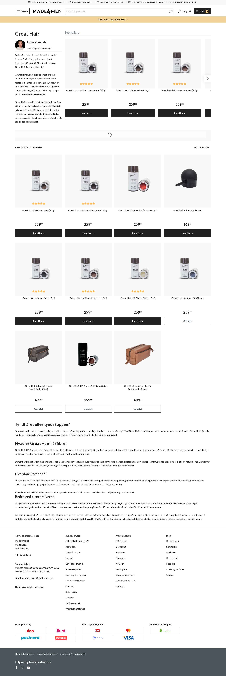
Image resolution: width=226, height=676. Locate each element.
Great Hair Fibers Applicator (187, 210)
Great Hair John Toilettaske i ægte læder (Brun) (137, 387)
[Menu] (22, 11)
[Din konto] (184, 11)
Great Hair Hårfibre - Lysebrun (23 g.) (179, 90)
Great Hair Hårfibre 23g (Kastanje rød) (137, 210)
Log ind (69, 558)
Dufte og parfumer (175, 569)
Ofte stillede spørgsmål (77, 541)
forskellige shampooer (56, 515)
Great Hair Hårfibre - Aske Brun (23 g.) (88, 386)
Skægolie (120, 558)
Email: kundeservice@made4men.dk (34, 577)
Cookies (69, 586)
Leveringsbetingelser (75, 574)
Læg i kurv (86, 113)
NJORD (120, 563)
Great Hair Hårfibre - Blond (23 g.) (138, 298)
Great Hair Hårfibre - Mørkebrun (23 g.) (86, 90)
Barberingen (172, 541)
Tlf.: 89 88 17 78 (23, 554)
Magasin (69, 597)
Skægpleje (171, 546)
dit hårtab (70, 484)
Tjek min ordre (72, 552)
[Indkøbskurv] (202, 11)
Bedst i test (172, 558)
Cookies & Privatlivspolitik (73, 653)
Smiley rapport (72, 603)
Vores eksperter (73, 569)
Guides (169, 574)
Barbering (121, 546)
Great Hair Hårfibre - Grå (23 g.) (187, 298)
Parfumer (120, 552)
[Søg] (170, 11)
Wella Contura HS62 (126, 580)
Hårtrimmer (122, 541)
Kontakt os (70, 546)
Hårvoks (120, 586)
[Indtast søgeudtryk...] (116, 11)
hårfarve (161, 450)
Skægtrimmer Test (125, 574)
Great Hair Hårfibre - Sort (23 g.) (38, 298)
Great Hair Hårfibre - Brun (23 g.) (132, 90)
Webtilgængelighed (75, 608)
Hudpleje (170, 552)
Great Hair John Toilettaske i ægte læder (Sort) (38, 387)
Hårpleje (170, 563)
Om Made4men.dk (74, 563)
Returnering (71, 591)
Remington (121, 569)
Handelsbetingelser (75, 580)
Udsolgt (187, 321)
